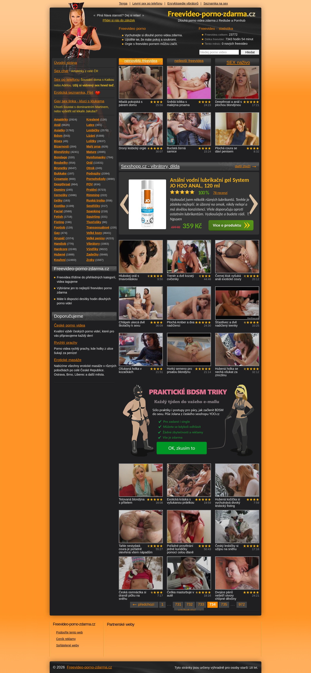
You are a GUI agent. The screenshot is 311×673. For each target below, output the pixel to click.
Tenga (123, 3)
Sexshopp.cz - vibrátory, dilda (150, 166)
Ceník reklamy (66, 639)
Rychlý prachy (65, 343)
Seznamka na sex (215, 3)
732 (190, 604)
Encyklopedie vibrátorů (182, 3)
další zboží (243, 166)
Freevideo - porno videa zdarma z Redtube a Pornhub (75, 32)
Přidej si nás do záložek (119, 20)
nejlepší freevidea (189, 61)
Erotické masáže (67, 360)
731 (178, 604)
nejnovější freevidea (140, 61)
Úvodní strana (65, 63)
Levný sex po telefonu (147, 3)
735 (224, 604)
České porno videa (69, 325)
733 (201, 604)
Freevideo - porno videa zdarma (211, 13)
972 (242, 604)
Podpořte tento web (69, 632)
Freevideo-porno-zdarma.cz (89, 667)
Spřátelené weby (67, 645)
